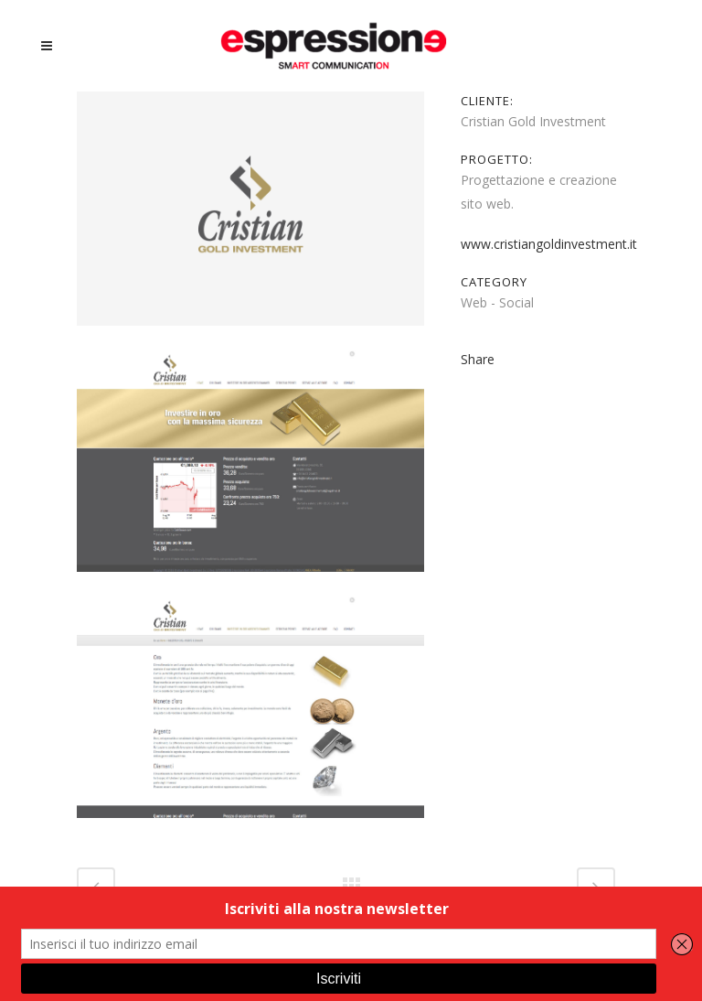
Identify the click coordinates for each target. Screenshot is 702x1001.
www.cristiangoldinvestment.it (549, 244)
